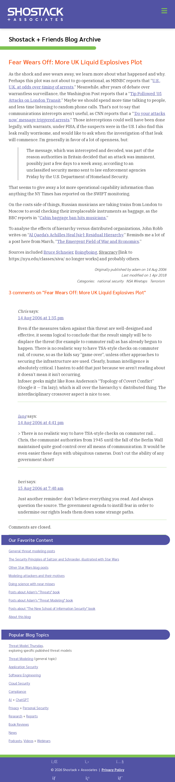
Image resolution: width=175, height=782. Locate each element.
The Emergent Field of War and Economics (98, 241)
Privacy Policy (113, 769)
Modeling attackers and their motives (36, 575)
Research (15, 716)
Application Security (23, 667)
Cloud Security (19, 683)
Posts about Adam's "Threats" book (34, 592)
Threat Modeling (21, 658)
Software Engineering (25, 675)
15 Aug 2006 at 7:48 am (40, 488)
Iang (22, 416)
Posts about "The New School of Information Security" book (52, 608)
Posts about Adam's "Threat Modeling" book (41, 600)
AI (10, 699)
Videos (28, 740)
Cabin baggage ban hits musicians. (73, 217)
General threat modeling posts (32, 551)
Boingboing (86, 252)
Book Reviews (19, 724)
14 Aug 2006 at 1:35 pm (41, 318)
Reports (32, 716)
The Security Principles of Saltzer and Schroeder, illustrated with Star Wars (64, 559)
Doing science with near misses (32, 583)
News (13, 732)
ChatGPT (22, 699)
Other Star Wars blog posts (28, 567)
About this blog (20, 616)
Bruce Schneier (58, 252)
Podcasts (15, 740)
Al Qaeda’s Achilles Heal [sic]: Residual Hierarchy (76, 234)
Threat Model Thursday (26, 645)
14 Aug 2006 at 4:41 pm (41, 422)
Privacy (14, 708)
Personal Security (36, 708)
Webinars (43, 740)
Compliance (17, 691)
